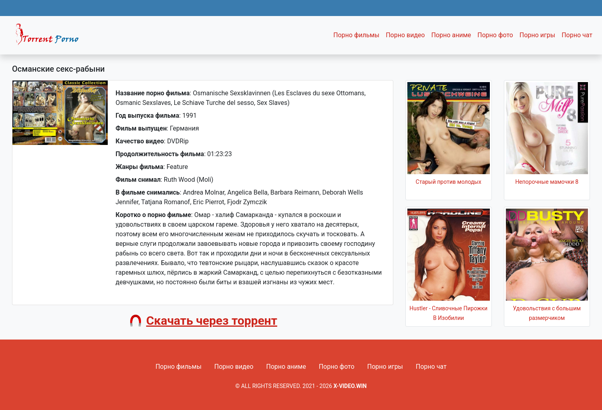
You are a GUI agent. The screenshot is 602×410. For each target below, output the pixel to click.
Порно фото (495, 35)
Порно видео (405, 35)
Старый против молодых (448, 182)
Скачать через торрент (211, 321)
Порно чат (577, 35)
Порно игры (537, 35)
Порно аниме (451, 35)
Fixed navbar (50, 37)
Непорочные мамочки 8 (546, 182)
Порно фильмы (356, 35)
